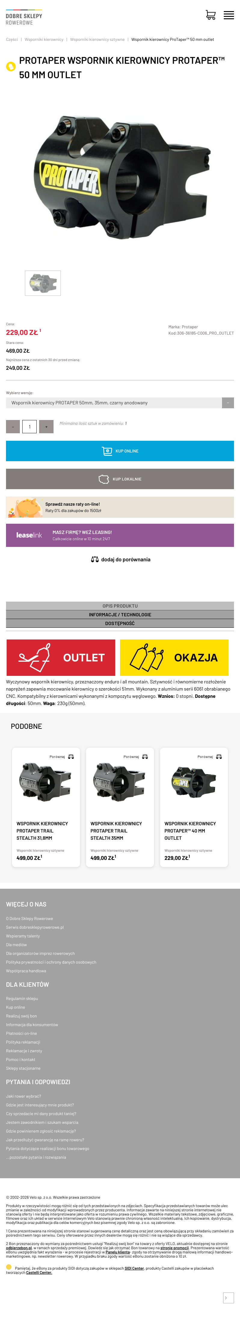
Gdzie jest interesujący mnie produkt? (40, 1104)
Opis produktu (120, 606)
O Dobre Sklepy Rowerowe (29, 918)
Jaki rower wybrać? (23, 1096)
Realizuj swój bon (21, 1015)
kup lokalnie (127, 478)
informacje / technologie (120, 614)
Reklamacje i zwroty (24, 1050)
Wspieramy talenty (23, 935)
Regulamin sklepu (22, 998)
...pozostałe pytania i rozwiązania (36, 1157)
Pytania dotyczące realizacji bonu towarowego (47, 1148)
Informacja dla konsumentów (32, 1024)
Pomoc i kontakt (20, 1059)
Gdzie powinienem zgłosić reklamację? (41, 1130)
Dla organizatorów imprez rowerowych (40, 953)
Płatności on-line (21, 1033)
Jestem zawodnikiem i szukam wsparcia (42, 1122)
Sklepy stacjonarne (23, 1068)
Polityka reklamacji (23, 1041)
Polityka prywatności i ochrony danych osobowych (51, 961)
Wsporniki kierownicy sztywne (97, 39)
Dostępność (120, 623)
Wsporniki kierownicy (44, 39)
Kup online (15, 1007)
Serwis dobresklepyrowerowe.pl (35, 927)
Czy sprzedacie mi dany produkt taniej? (41, 1113)
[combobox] (11, 402)
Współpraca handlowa (26, 970)
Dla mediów (16, 944)
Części (12, 39)
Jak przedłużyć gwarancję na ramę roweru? (45, 1139)
